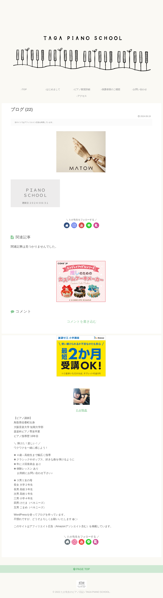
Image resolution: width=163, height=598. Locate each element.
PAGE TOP (81, 570)
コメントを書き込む (81, 321)
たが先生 (81, 410)
